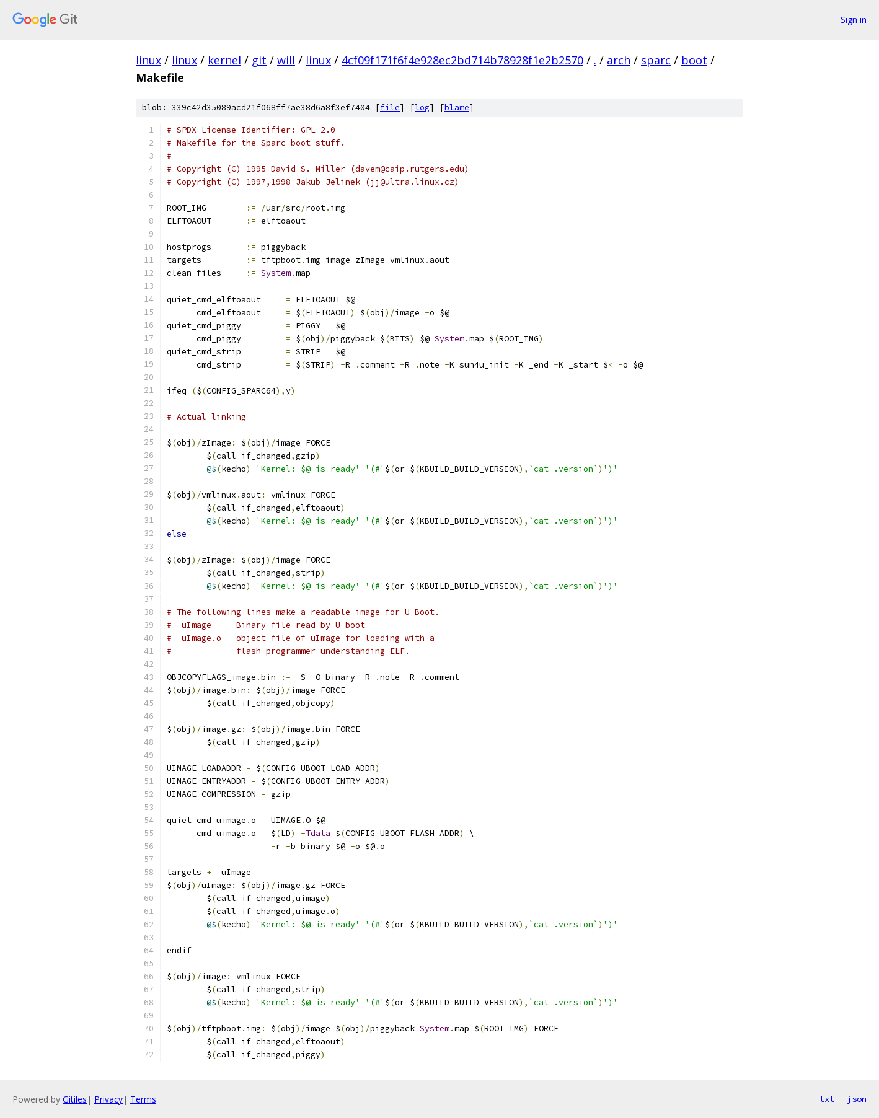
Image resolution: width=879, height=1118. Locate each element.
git (259, 60)
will (286, 60)
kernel (224, 60)
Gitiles (75, 1099)
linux (148, 60)
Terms (143, 1099)
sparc (656, 60)
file (390, 107)
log (422, 107)
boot (694, 60)
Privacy (108, 1099)
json (857, 1098)
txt (826, 1098)
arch (618, 60)
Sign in (854, 19)
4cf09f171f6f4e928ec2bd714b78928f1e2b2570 (462, 60)
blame (456, 107)
